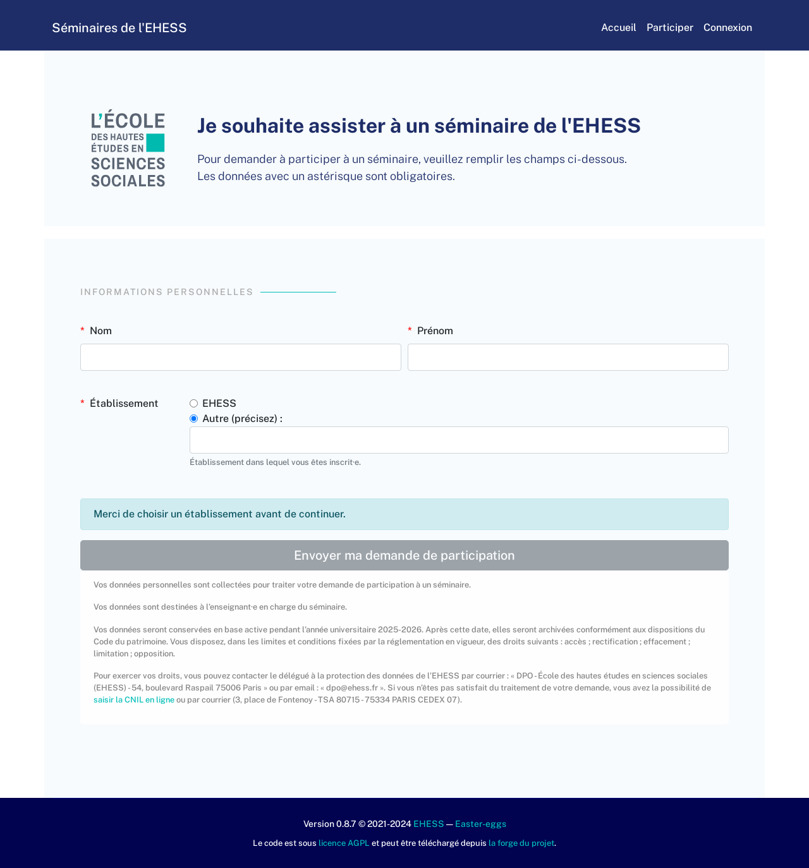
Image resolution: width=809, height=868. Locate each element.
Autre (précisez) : (242, 419)
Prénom (435, 331)
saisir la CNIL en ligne (134, 699)
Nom (101, 331)
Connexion (715, 27)
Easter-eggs (480, 824)
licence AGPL (344, 843)
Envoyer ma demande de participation (404, 555)
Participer (658, 27)
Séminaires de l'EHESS (131, 27)
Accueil (606, 27)
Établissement (124, 403)
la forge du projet (521, 843)
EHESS (219, 403)
